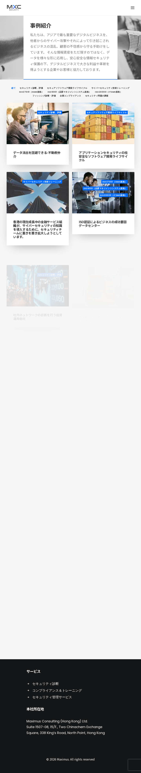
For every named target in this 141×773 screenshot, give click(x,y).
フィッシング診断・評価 (44, 95)
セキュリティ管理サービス (52, 697)
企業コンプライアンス (70, 95)
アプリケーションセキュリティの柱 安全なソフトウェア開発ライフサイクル (103, 156)
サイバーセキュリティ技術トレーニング (110, 88)
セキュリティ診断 (45, 683)
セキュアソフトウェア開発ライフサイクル (67, 88)
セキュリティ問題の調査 (97, 95)
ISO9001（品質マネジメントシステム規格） (69, 91)
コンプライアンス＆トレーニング (57, 690)
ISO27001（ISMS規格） (31, 91)
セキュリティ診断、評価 (31, 88)
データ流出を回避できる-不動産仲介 (36, 154)
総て (13, 88)
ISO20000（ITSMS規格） (108, 91)
